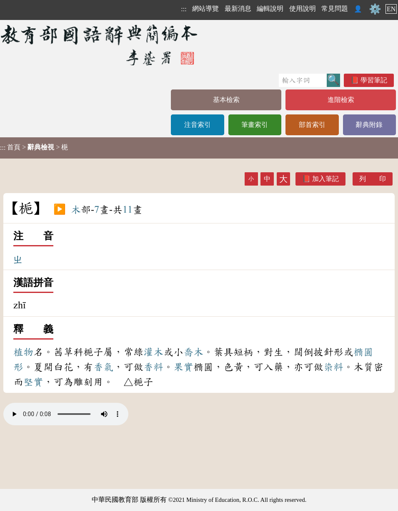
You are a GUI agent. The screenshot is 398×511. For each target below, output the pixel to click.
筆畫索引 (254, 124)
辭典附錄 (369, 124)
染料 (333, 367)
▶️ (59, 210)
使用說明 (302, 8)
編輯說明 (270, 8)
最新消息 (238, 8)
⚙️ (375, 9)
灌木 (153, 352)
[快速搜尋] (303, 80)
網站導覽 (205, 8)
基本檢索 (226, 99)
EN (391, 8)
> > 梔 (34, 147)
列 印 (372, 178)
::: (183, 8)
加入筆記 (325, 178)
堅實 (33, 382)
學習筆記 (373, 80)
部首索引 (312, 124)
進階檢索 (341, 99)
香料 (153, 367)
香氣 (103, 367)
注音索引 (197, 124)
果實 (183, 367)
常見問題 (334, 8)
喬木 (193, 352)
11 (128, 210)
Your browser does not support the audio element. (65, 414)
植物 (23, 352)
